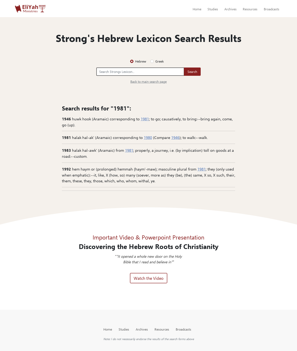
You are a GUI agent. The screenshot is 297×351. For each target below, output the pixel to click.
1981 (145, 118)
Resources (250, 9)
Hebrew (140, 61)
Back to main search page (148, 81)
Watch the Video (149, 278)
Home (197, 9)
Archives (230, 9)
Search (192, 71)
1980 (148, 137)
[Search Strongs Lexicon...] (140, 72)
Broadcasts (271, 9)
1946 (175, 137)
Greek (159, 61)
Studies (212, 9)
